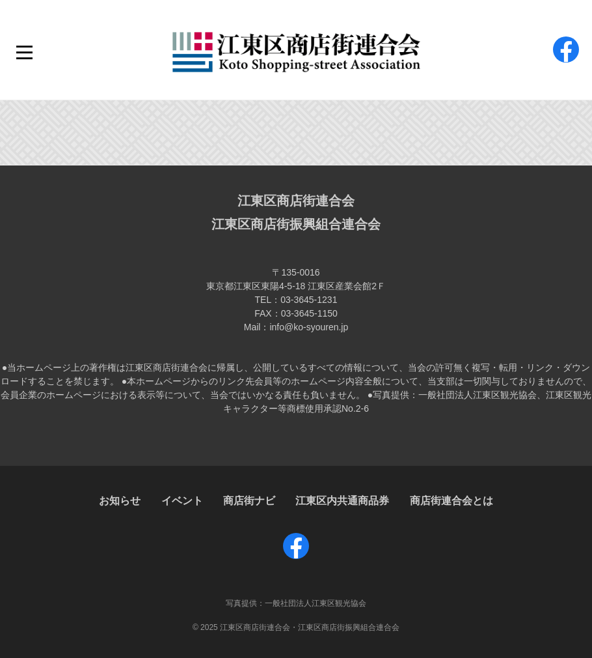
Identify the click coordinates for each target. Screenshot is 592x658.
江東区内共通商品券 (342, 500)
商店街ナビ (249, 500)
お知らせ (120, 500)
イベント (182, 500)
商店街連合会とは (451, 500)
